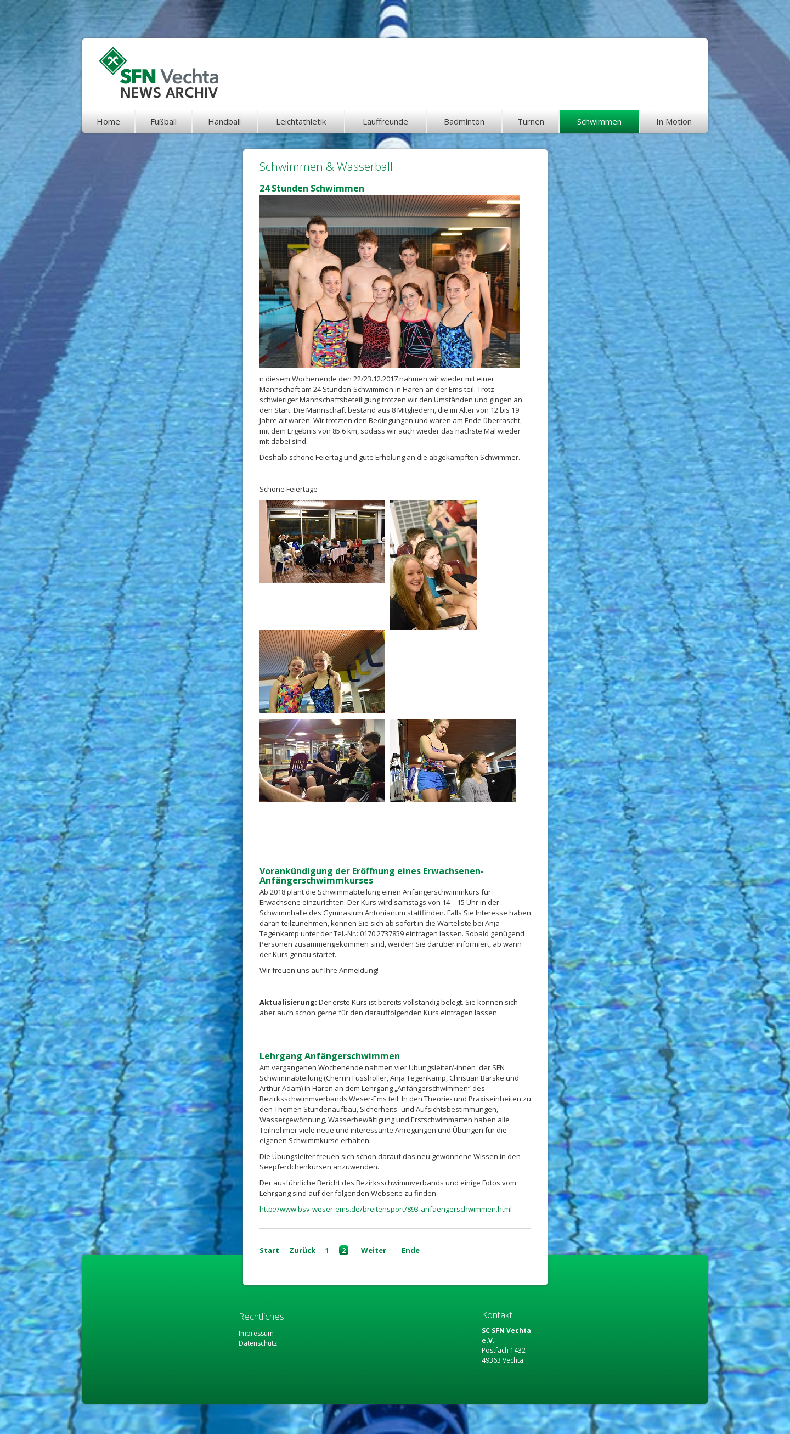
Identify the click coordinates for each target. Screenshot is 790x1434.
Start (269, 1250)
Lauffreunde (385, 121)
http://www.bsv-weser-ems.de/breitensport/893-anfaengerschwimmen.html (385, 1209)
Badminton (464, 121)
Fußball (163, 121)
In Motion (674, 121)
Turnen (530, 121)
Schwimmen (599, 121)
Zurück (302, 1250)
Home (108, 121)
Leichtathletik (301, 121)
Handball (224, 121)
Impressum (256, 1333)
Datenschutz (258, 1343)
